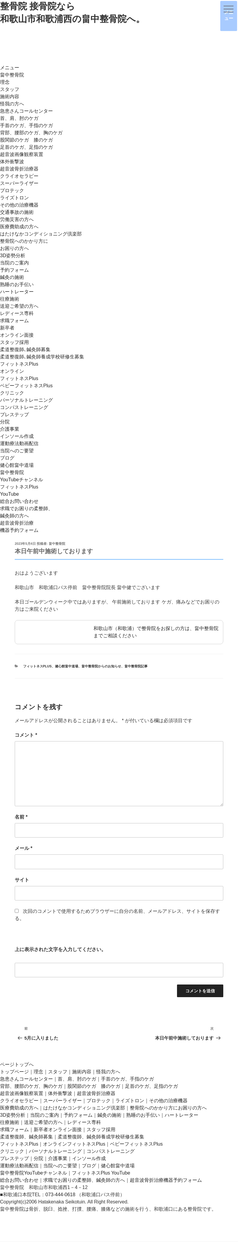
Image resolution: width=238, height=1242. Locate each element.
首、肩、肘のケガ (19, 118)
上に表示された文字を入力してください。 (60, 949)
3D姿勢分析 (12, 255)
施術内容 (9, 96)
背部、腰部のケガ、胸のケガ (31, 132)
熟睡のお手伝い (17, 284)
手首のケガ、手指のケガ (26, 125)
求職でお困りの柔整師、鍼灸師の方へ (84, 1180)
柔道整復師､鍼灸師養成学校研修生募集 (42, 356)
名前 (21, 816)
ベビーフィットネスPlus (26, 385)
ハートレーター (17, 291)
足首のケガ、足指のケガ (26, 147)
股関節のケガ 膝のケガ (26, 139)
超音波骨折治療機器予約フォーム (166, 1180)
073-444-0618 (60, 1194)
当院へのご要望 (17, 450)
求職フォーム (14, 320)
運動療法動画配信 (19, 443)
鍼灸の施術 (12, 277)
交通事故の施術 (17, 212)
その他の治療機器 (19, 205)
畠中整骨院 (12, 74)
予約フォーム (14, 270)
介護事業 (9, 429)
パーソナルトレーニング (26, 400)
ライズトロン (14, 197)
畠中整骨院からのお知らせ (101, 666)
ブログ (7, 457)
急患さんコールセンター (26, 111)
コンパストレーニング (24, 407)
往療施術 (9, 298)
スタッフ (9, 89)
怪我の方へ (12, 103)
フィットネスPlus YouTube (101, 1172)
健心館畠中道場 (17, 465)
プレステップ (14, 414)
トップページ (14, 1071)
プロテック (12, 190)
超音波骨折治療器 (19, 168)
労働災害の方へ (17, 219)
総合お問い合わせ (19, 501)
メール (23, 848)
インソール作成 (17, 436)
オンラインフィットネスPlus (74, 1144)
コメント (26, 735)
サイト (22, 879)
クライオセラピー (19, 176)
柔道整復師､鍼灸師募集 (25, 349)
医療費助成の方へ (19, 226)
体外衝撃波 (12, 161)
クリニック (12, 392)
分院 (5, 421)
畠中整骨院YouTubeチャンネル (33, 1172)
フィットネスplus (37, 666)
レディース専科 (17, 313)
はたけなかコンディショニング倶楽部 (41, 233)
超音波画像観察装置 (21, 154)
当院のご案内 (14, 262)
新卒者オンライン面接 (58, 1129)
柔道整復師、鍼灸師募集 (26, 1136)
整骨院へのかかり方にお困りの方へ (168, 1107)
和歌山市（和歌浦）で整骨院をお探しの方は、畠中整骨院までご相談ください (119, 632)
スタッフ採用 (14, 342)
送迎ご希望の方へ (19, 306)
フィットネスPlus (19, 364)
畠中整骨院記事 (136, 666)
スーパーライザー (19, 183)
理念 (5, 82)
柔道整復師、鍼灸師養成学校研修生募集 (101, 1136)
